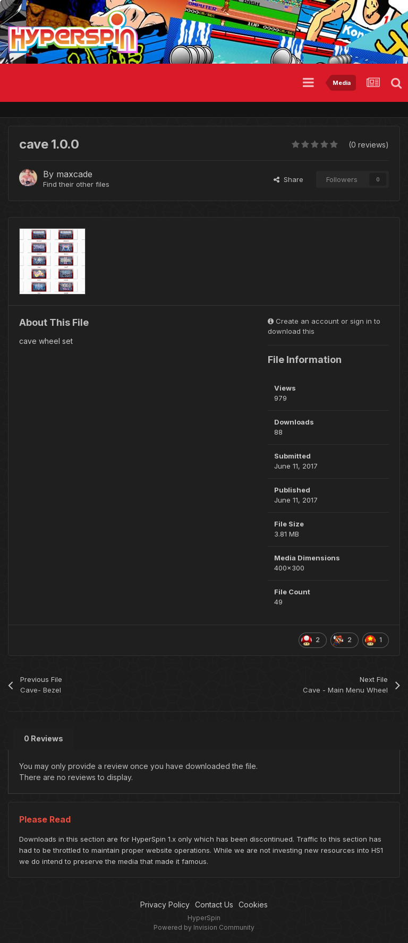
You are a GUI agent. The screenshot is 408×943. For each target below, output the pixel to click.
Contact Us (214, 904)
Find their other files (76, 184)
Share (288, 179)
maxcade (74, 174)
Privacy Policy (165, 904)
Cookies (253, 904)
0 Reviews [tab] (43, 738)
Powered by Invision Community (204, 927)
